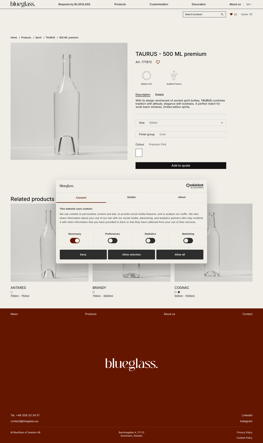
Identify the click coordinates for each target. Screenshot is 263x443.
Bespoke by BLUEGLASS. (74, 4)
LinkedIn (247, 415)
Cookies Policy (244, 437)
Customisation (159, 4)
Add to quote (180, 165)
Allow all (180, 254)
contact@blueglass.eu (24, 421)
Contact (247, 314)
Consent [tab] (81, 197)
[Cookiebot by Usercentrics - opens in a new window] (188, 186)
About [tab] (182, 197)
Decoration (199, 4)
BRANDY (99, 288)
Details (159, 94)
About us (235, 4)
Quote (246, 14)
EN (249, 4)
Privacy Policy (244, 432)
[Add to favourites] (158, 62)
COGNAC (181, 288)
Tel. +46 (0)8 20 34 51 (25, 415)
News (14, 314)
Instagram (246, 421)
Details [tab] (131, 197)
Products (120, 4)
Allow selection (131, 254)
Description (143, 94)
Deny (83, 254)
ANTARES (18, 288)
